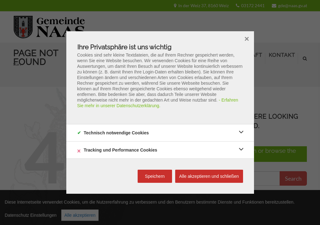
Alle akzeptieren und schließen (209, 176)
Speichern (155, 176)
